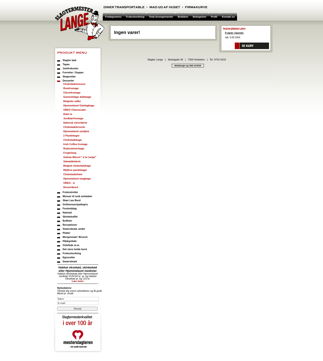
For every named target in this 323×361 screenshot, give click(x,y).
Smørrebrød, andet (74, 228)
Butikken (183, 16)
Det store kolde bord (75, 249)
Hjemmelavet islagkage (77, 178)
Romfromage (71, 88)
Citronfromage (72, 92)
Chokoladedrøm (72, 174)
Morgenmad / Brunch (75, 237)
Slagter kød (69, 60)
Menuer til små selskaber (77, 196)
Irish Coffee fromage (75, 144)
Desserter (68, 80)
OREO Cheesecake (74, 109)
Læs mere (78, 281)
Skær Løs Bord (72, 200)
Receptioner (70, 224)
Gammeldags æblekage (77, 97)
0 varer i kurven (234, 32)
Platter (66, 233)
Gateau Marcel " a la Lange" (79, 157)
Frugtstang (69, 152)
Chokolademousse (74, 84)
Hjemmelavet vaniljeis (76, 131)
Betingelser (199, 16)
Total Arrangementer (161, 16)
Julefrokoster (70, 68)
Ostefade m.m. (71, 245)
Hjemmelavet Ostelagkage (78, 105)
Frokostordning (72, 253)
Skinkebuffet (70, 216)
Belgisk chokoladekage (77, 165)
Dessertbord (70, 187)
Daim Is (67, 114)
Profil (214, 16)
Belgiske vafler (72, 101)
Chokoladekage (72, 140)
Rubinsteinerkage (73, 148)
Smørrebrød (70, 261)
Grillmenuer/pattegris (75, 204)
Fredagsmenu (113, 16)
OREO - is (69, 183)
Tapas (66, 64)
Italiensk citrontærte (75, 122)
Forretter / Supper (73, 72)
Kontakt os (228, 16)
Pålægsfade (70, 241)
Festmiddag (70, 208)
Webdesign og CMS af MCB (187, 66)
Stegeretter (69, 76)
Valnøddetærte (72, 161)
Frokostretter (70, 192)
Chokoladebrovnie (74, 127)
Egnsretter (69, 257)
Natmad (67, 212)
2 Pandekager (71, 135)
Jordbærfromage (73, 118)
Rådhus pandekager (75, 170)
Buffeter (67, 220)
